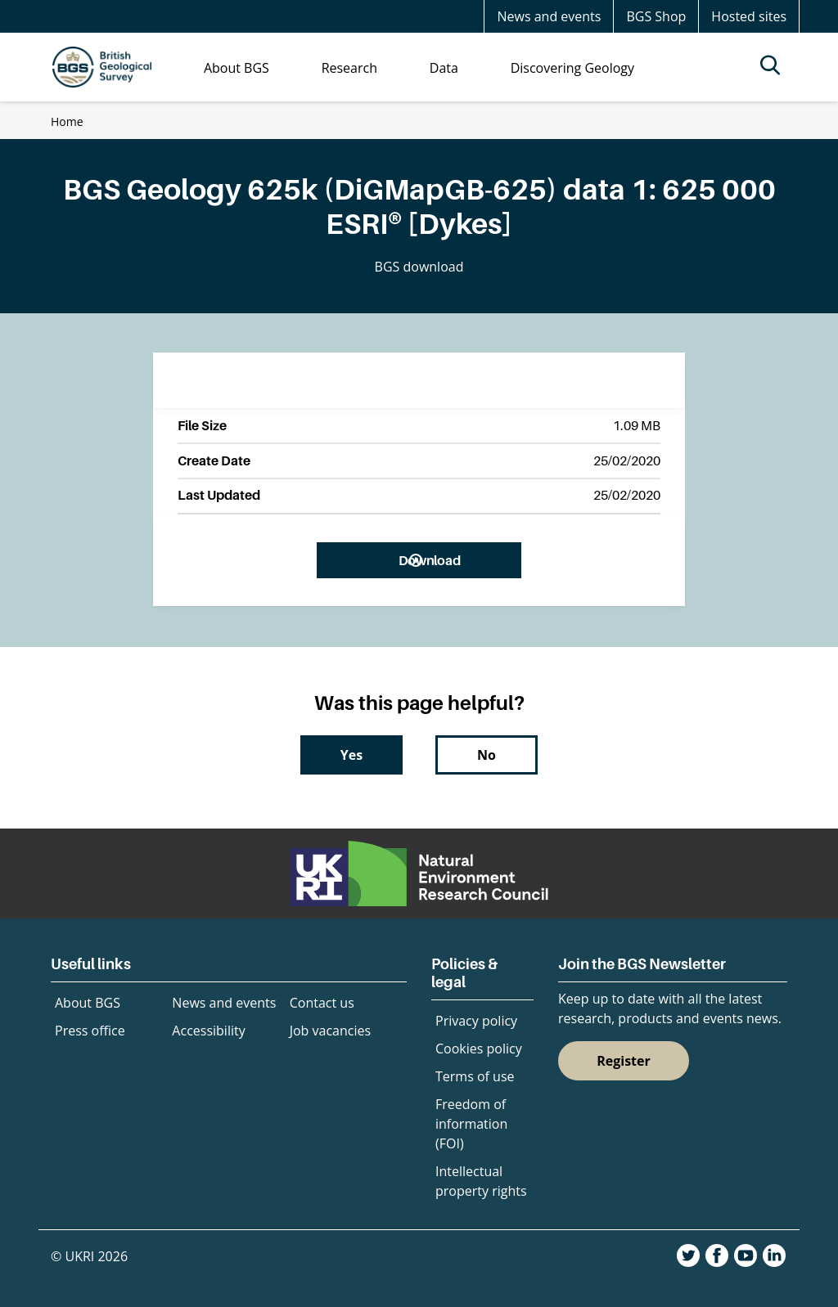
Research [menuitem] (349, 68)
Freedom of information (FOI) (471, 1123)
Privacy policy (476, 1021)
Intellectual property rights (481, 1181)
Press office (90, 1031)
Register (624, 1061)
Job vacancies (330, 1031)
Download (429, 560)
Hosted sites (748, 16)
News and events (549, 16)
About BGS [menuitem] (236, 68)
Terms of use (475, 1076)
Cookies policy (478, 1049)
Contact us (322, 1003)
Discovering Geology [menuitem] (572, 68)
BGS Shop (656, 16)
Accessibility (208, 1031)
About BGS (87, 1003)
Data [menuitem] (444, 68)
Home (67, 121)
